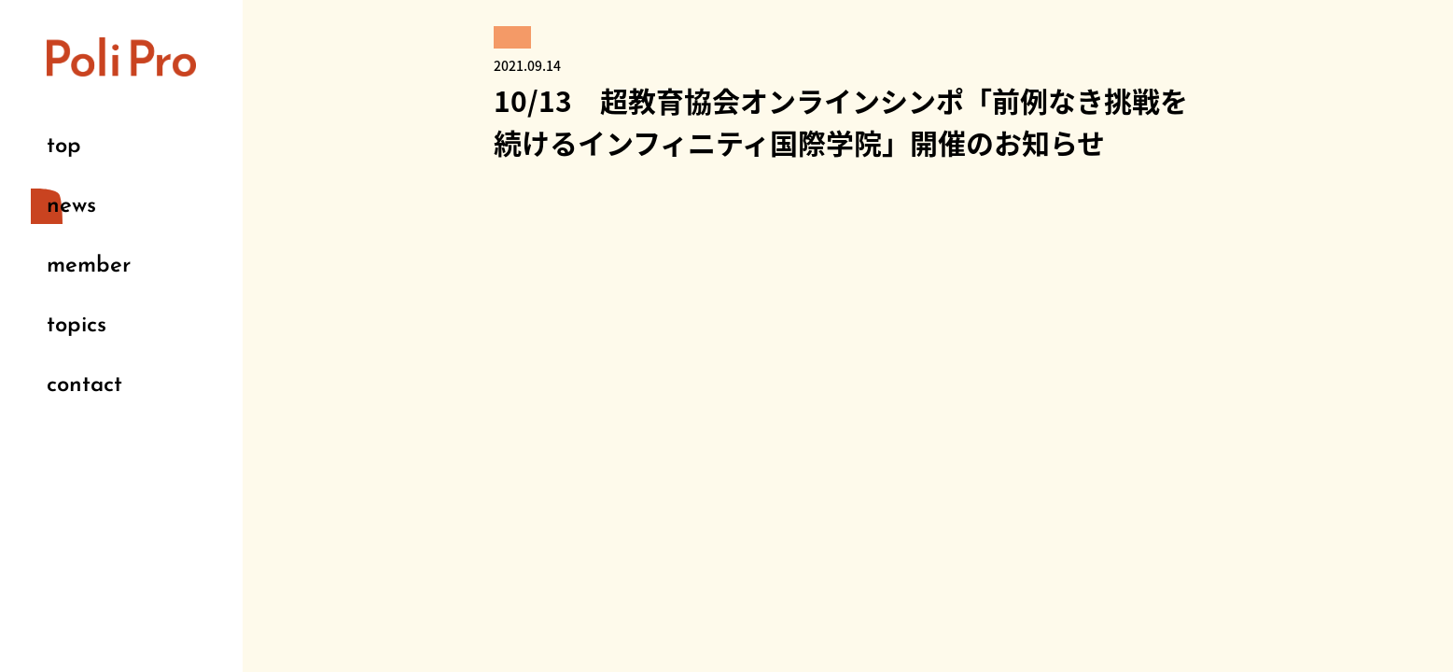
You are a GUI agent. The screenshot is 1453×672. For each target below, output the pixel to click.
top (64, 146)
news (71, 206)
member (89, 266)
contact (84, 385)
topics (76, 326)
